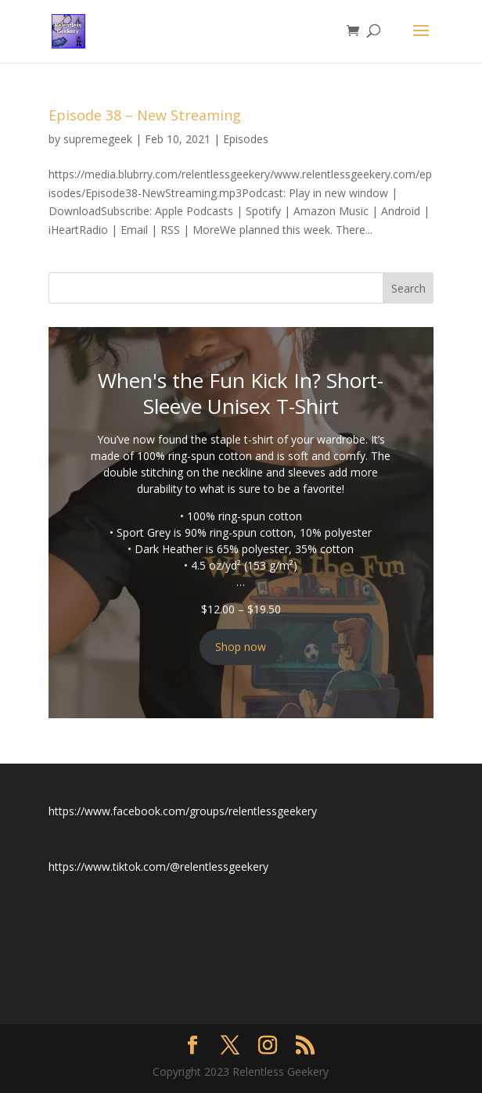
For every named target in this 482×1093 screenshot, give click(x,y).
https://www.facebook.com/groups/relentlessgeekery (183, 811)
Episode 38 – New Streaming (145, 115)
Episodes (245, 138)
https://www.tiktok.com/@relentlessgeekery (158, 866)
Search (408, 288)
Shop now (240, 646)
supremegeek (97, 138)
